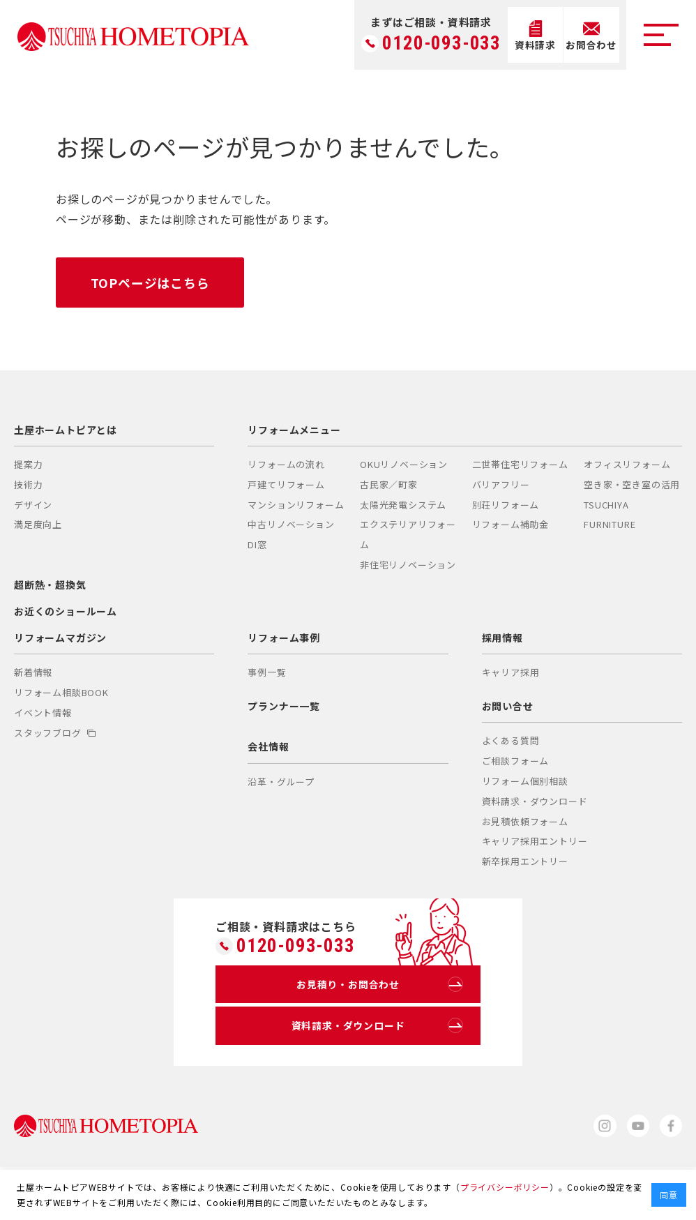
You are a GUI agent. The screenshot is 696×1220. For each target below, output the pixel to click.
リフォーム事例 (284, 638)
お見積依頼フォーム (525, 821)
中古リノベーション (291, 525)
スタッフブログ (55, 732)
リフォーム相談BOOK (61, 693)
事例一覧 (267, 672)
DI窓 (257, 545)
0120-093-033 (441, 43)
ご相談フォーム (516, 760)
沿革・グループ (281, 781)
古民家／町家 (389, 484)
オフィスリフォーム (627, 464)
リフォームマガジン (60, 638)
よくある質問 (511, 741)
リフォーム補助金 (510, 525)
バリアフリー (501, 484)
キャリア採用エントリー (535, 841)
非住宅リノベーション (408, 564)
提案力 (28, 464)
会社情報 (268, 747)
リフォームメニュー (294, 430)
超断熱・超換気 (50, 585)
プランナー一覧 (284, 707)
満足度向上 (38, 525)
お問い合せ (508, 707)
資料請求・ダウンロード (535, 801)
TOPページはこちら (150, 282)
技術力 (28, 484)
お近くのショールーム (65, 611)
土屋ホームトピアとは (65, 430)
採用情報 (502, 638)
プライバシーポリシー (505, 1187)
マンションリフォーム (296, 504)
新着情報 (33, 672)
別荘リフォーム (506, 504)
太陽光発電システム (403, 504)
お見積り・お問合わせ (379, 985)
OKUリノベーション (404, 464)
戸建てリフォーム (286, 484)
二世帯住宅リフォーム (520, 464)
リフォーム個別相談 (525, 781)
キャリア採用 (511, 672)
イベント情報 (43, 712)
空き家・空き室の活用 (632, 484)
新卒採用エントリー (525, 861)
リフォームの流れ (286, 464)
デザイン (33, 504)
